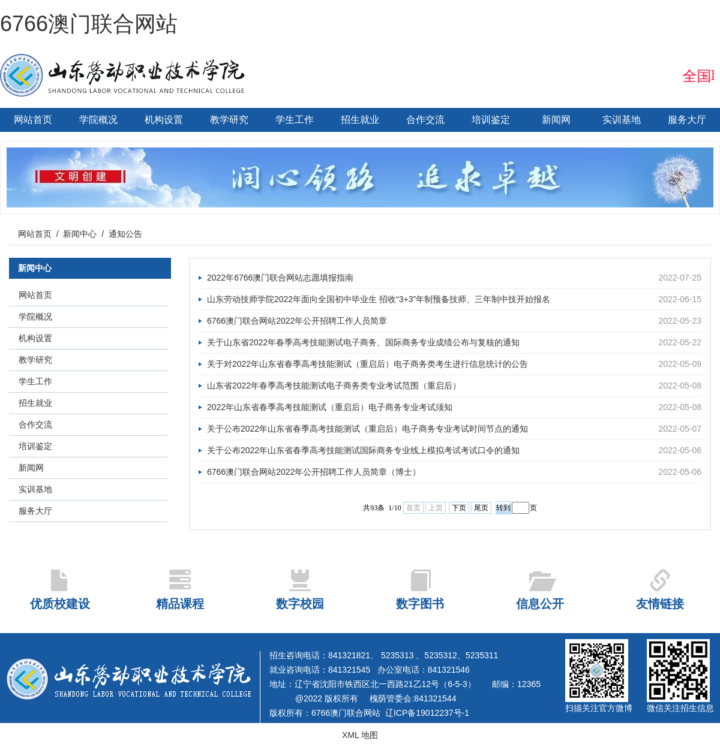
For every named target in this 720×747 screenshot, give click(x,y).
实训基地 (621, 120)
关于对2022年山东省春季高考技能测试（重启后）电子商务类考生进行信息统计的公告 (454, 364)
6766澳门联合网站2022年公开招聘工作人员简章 (454, 321)
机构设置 (164, 120)
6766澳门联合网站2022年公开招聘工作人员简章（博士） (454, 472)
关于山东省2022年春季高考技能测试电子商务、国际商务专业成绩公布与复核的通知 (454, 342)
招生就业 (360, 120)
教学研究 (229, 120)
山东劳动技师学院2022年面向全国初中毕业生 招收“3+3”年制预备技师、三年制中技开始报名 (454, 299)
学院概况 (98, 120)
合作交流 (425, 120)
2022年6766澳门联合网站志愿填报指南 (454, 277)
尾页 (481, 508)
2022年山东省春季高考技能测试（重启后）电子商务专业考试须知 (454, 407)
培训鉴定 (491, 120)
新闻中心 (80, 234)
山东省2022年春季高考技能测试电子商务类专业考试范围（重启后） (454, 385)
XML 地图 (360, 735)
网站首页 (33, 120)
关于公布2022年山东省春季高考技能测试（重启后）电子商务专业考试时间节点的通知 (454, 428)
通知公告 (125, 234)
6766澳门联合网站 (89, 23)
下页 (459, 508)
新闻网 (556, 120)
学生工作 (294, 120)
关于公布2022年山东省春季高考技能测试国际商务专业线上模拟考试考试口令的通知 (454, 450)
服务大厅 (687, 120)
